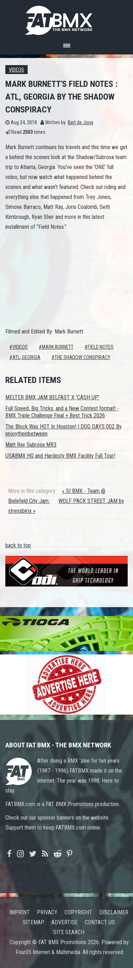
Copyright (78, 912)
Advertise (64, 922)
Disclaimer (113, 912)
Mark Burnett (57, 347)
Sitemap (33, 922)
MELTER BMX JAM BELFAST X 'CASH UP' (52, 397)
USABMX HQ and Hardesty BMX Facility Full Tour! (60, 455)
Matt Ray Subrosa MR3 (30, 444)
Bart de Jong (80, 123)
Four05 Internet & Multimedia (48, 952)
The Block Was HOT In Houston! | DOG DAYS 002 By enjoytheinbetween (63, 430)
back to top (18, 545)
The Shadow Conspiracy (82, 357)
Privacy (47, 912)
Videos (16, 70)
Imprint (19, 912)
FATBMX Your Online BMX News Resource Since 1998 (66, 18)
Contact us (100, 922)
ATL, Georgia (26, 357)
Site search (68, 932)
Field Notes (100, 347)
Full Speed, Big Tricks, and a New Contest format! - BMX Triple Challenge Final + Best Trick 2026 (62, 412)
